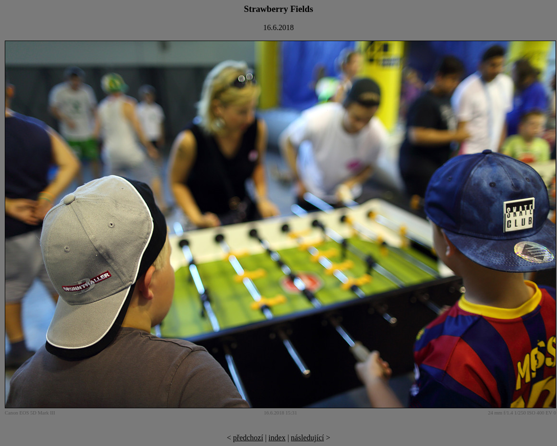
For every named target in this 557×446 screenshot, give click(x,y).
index (277, 438)
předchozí (248, 438)
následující (307, 438)
